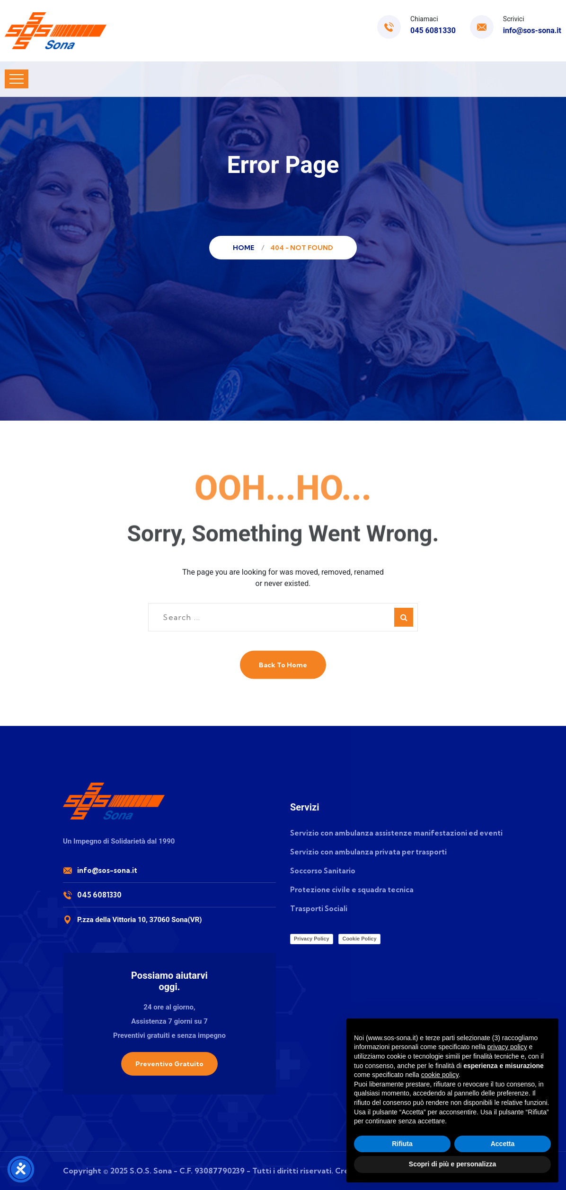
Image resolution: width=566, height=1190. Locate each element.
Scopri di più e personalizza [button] (452, 1164)
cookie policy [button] (440, 1074)
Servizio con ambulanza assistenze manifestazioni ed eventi (396, 832)
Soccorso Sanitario (322, 870)
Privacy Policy (311, 938)
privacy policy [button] (507, 1047)
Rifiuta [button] (402, 1143)
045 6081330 (433, 30)
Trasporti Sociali (318, 908)
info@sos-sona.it (532, 30)
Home (245, 247)
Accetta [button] (503, 1143)
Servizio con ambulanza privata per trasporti (368, 851)
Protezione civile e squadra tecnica (352, 889)
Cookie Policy (359, 938)
